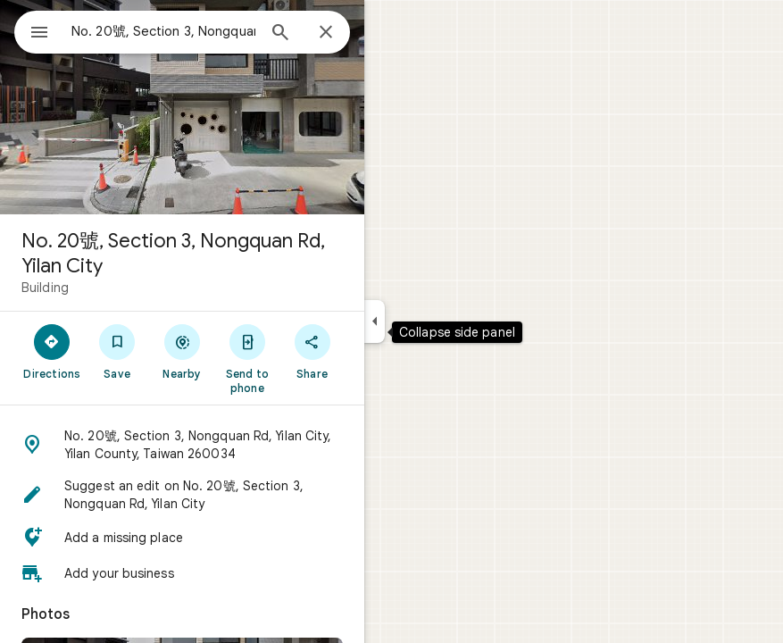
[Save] (117, 351)
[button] (182, 445)
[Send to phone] (246, 358)
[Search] (280, 34)
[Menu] (39, 34)
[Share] (312, 351)
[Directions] (52, 351)
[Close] (326, 33)
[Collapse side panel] (374, 321)
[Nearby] (182, 351)
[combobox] (163, 31)
